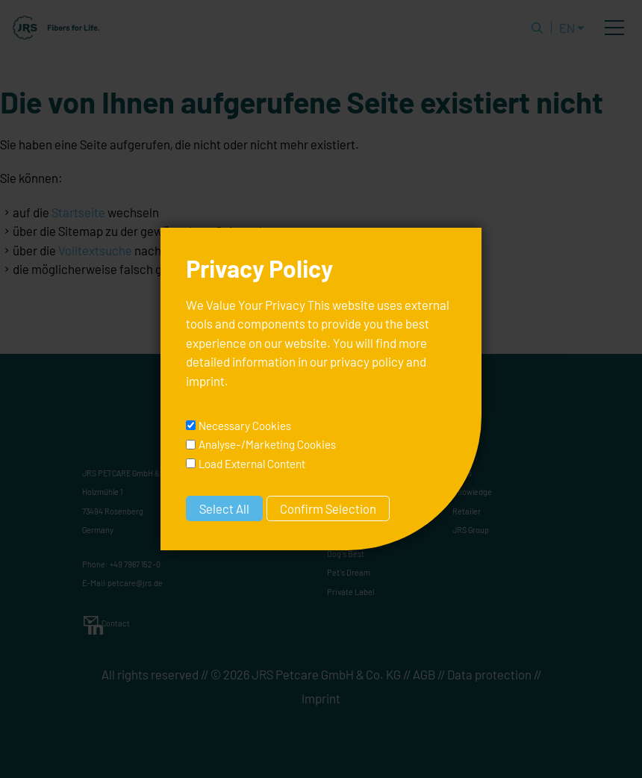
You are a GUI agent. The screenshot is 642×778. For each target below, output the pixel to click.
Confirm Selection (328, 508)
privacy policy (367, 361)
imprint (205, 380)
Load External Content (252, 463)
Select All (224, 508)
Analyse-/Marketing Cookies (267, 444)
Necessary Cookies (245, 425)
